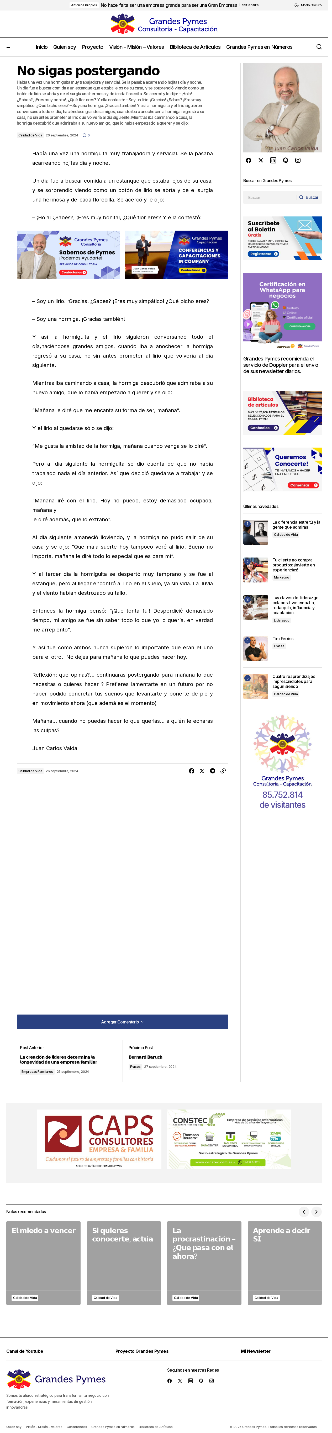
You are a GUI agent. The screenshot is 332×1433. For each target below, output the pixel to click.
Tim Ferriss (282, 638)
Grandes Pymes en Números (113, 1427)
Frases (140, 1067)
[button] (308, 5)
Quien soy (14, 1427)
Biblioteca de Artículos (155, 1427)
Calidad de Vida (30, 135)
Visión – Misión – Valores (44, 1427)
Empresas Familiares (44, 1072)
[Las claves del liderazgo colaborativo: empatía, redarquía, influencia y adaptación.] (255, 607)
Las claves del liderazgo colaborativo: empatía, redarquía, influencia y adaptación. (295, 605)
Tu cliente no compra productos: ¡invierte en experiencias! (293, 565)
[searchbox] (269, 197)
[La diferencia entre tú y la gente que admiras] (255, 532)
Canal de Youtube (26, 1351)
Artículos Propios (84, 5)
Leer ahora (249, 5)
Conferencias (77, 1427)
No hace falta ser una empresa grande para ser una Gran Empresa (169, 5)
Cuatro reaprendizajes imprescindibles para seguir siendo (293, 681)
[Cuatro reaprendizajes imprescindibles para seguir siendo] (255, 686)
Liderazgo (281, 620)
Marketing (281, 577)
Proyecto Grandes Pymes (144, 1351)
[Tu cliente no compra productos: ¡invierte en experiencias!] (255, 570)
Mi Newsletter (259, 1351)
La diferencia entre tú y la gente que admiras (296, 525)
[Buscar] (308, 197)
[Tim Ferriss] (255, 648)
